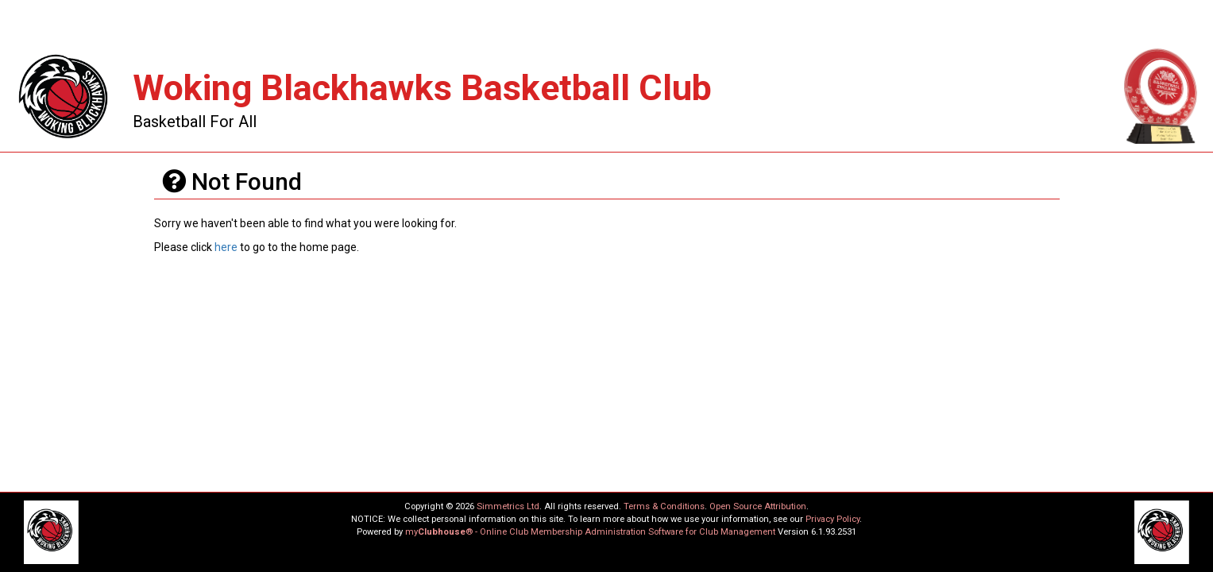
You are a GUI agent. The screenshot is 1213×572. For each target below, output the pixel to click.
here (226, 247)
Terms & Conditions (664, 506)
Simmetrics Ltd (508, 506)
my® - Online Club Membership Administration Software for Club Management (590, 532)
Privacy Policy (832, 519)
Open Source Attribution (757, 506)
